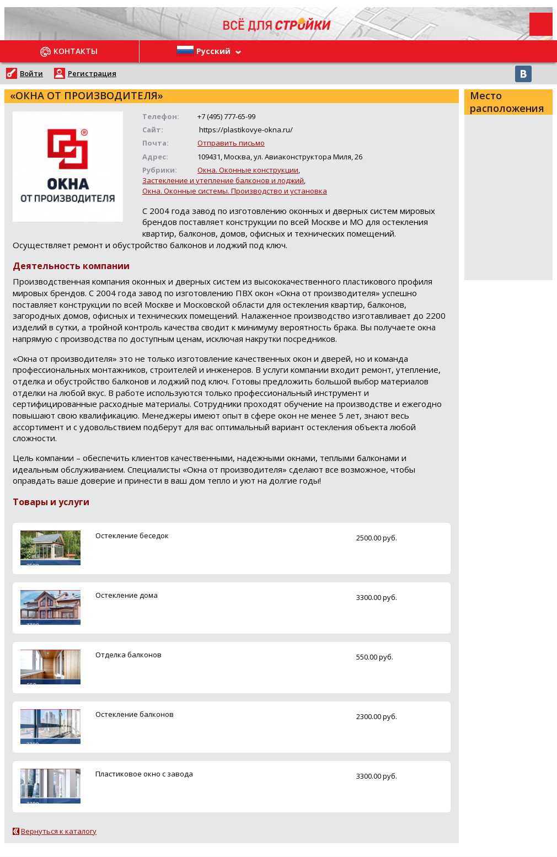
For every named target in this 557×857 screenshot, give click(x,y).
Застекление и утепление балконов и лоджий (223, 180)
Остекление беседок (132, 535)
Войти (31, 73)
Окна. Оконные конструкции (247, 170)
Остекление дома (126, 595)
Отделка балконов (128, 655)
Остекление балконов (134, 714)
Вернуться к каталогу (59, 831)
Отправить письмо (231, 143)
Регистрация (92, 73)
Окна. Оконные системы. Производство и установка (234, 191)
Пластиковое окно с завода (144, 774)
